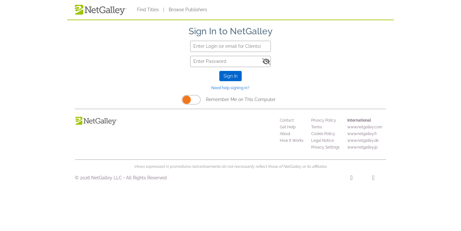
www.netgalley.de (363, 140)
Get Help (287, 127)
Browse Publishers (188, 9)
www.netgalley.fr (362, 134)
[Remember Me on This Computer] (191, 100)
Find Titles (148, 9)
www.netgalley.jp (362, 147)
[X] (373, 178)
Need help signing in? (230, 88)
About (285, 134)
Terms (316, 127)
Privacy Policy (323, 120)
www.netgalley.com (364, 127)
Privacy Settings (325, 147)
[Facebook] (351, 178)
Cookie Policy (323, 134)
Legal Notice (322, 140)
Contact (287, 120)
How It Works (291, 140)
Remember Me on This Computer (241, 99)
